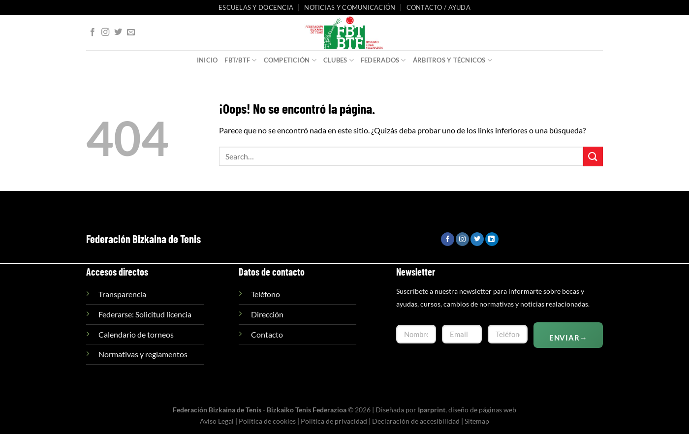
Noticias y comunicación (349, 7)
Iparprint (431, 409)
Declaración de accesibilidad (416, 421)
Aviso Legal (217, 421)
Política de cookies (267, 421)
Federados (383, 60)
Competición (290, 60)
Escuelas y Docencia (256, 7)
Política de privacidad (334, 421)
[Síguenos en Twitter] (118, 32)
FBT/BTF (240, 60)
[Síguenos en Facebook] (92, 32)
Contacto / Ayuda (438, 7)
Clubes (338, 60)
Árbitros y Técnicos (452, 60)
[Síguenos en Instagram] (105, 32)
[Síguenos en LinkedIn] (492, 239)
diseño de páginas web (482, 409)
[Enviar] (593, 156)
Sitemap (477, 421)
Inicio (207, 60)
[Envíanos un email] (131, 32)
